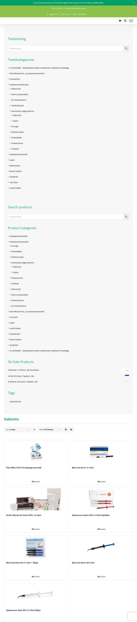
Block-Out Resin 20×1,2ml (83, 563)
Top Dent (14, 182)
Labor (12, 160)
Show (46, 429)
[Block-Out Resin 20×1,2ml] (101, 547)
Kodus (15, 121)
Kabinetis (17, 115)
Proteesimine (17, 143)
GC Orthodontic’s (18, 100)
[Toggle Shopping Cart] (120, 20)
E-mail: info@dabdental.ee (75, 8)
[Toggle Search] (125, 20)
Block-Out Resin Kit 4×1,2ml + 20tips (22, 563)
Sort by (10, 429)
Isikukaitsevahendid (18, 154)
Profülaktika (16, 137)
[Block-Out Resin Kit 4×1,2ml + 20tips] (35, 547)
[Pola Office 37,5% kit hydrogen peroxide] (35, 452)
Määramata (15, 165)
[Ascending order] (34, 429)
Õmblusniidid (17, 132)
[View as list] (71, 429)
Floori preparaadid (19, 94)
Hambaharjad (17, 105)
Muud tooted (15, 171)
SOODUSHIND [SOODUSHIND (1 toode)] (15, 402)
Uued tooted (15, 188)
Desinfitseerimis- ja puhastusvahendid (27, 73)
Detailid (36, 481)
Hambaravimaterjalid (19, 84)
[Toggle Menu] (131, 21)
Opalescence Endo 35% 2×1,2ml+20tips (23, 610)
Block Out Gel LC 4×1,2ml (83, 467)
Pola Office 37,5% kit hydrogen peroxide (23, 467)
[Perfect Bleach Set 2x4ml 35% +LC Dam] (35, 499)
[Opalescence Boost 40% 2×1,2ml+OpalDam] (101, 499)
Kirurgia (14, 126)
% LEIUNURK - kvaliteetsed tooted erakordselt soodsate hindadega (39, 68)
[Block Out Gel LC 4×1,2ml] (101, 452)
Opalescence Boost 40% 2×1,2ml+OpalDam (91, 515)
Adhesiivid (16, 88)
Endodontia (15, 79)
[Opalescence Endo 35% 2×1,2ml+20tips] (35, 594)
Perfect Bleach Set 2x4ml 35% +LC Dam (23, 515)
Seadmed (14, 177)
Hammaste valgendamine (22, 111)
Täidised (15, 149)
